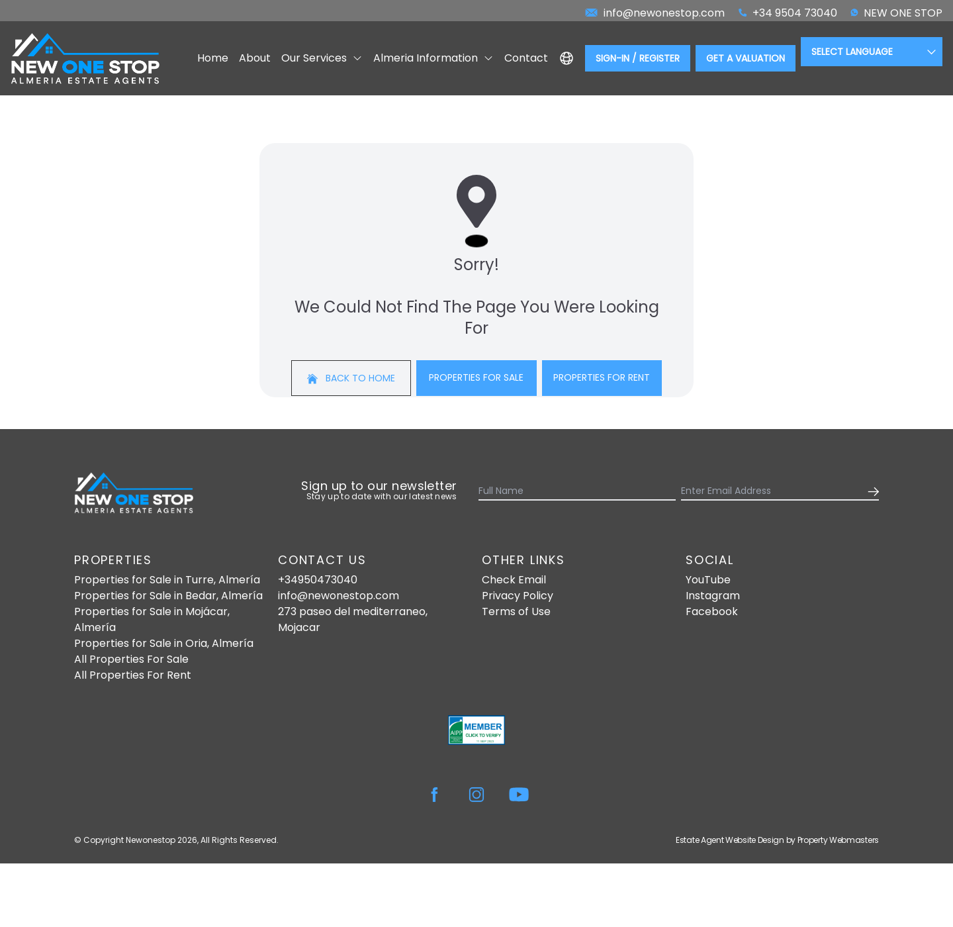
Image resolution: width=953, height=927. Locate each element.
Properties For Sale (476, 377)
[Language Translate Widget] (871, 51)
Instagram (713, 595)
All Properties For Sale (131, 659)
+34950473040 (317, 579)
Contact (526, 58)
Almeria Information (433, 58)
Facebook (712, 611)
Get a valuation (745, 58)
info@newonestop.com (338, 595)
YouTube (708, 579)
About (255, 58)
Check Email (514, 579)
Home (212, 58)
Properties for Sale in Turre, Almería (167, 579)
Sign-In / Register (638, 58)
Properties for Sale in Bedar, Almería (168, 595)
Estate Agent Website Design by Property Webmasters (777, 840)
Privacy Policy (517, 595)
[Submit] (871, 491)
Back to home (351, 378)
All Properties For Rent (132, 675)
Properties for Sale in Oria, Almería (163, 643)
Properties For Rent (601, 377)
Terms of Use (516, 611)
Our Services (322, 58)
